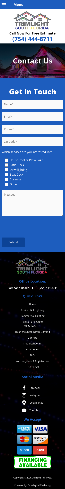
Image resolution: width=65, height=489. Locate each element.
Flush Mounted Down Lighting (32, 331)
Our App (32, 337)
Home (32, 304)
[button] (4, 4)
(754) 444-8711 (32, 39)
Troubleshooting (32, 343)
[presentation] (32, 227)
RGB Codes (32, 349)
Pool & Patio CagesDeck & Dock (32, 324)
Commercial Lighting (33, 316)
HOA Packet (32, 367)
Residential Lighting (32, 310)
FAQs (33, 355)
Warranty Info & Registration (32, 361)
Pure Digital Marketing (39, 485)
